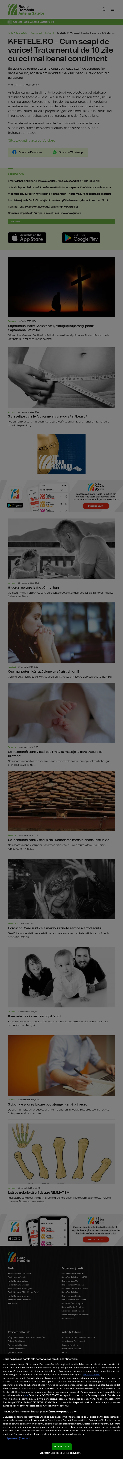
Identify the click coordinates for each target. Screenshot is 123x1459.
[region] (61, 1406)
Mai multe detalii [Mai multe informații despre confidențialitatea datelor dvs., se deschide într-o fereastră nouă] (91, 1374)
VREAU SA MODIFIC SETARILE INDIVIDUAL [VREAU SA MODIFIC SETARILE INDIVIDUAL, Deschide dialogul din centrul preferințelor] (60, 1453)
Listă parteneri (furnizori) (16, 1438)
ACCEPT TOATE (61, 1447)
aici (26, 1395)
